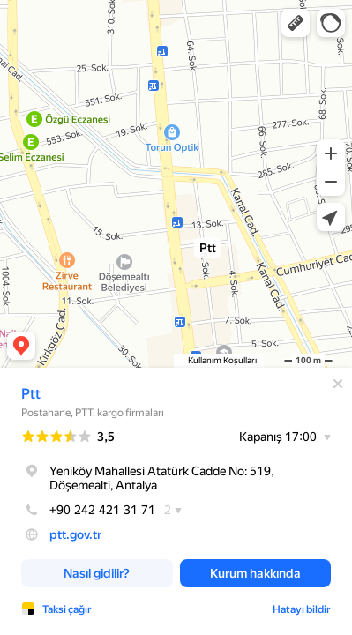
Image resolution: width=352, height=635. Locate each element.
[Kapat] (338, 384)
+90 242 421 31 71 (88, 510)
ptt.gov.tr (75, 534)
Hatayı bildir (302, 609)
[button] (295, 23)
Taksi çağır (67, 609)
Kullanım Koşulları (222, 360)
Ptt (31, 393)
